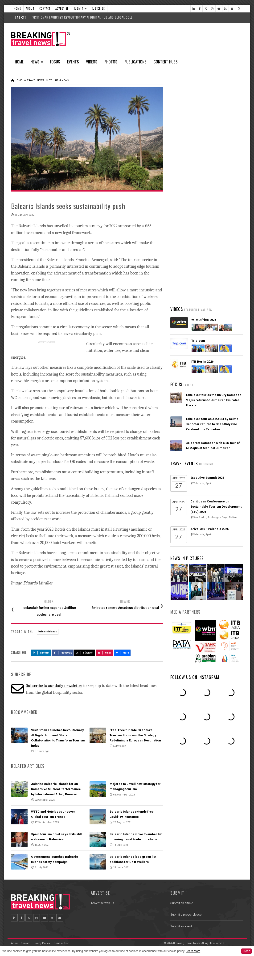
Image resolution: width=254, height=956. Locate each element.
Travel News (35, 80)
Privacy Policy (41, 943)
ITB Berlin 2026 (202, 361)
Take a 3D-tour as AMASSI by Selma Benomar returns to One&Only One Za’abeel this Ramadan (212, 424)
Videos (91, 62)
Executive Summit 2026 (207, 477)
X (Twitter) (85, 652)
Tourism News (59, 80)
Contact (44, 8)
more (122, 652)
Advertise (62, 8)
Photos (110, 62)
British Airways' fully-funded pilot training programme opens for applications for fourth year (211, 262)
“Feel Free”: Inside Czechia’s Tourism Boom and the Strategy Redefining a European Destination (135, 735)
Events (73, 62)
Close (246, 951)
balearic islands (47, 631)
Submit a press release (185, 914)
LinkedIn (41, 652)
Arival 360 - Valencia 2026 (209, 529)
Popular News (225, 177)
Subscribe (98, 8)
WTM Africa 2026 (203, 319)
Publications (135, 62)
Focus (55, 62)
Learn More (193, 951)
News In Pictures (187, 558)
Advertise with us (102, 903)
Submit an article (181, 903)
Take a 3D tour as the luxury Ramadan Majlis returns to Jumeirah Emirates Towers (213, 400)
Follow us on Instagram (194, 677)
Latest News (188, 177)
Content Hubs (166, 62)
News (36, 63)
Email (104, 652)
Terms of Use (60, 943)
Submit (80, 8)
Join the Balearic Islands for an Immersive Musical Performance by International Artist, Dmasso (56, 789)
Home (17, 8)
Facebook (62, 652)
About (30, 8)
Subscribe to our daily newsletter (54, 685)
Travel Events (184, 463)
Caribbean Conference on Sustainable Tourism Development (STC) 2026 (216, 506)
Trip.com (198, 340)
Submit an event (181, 926)
